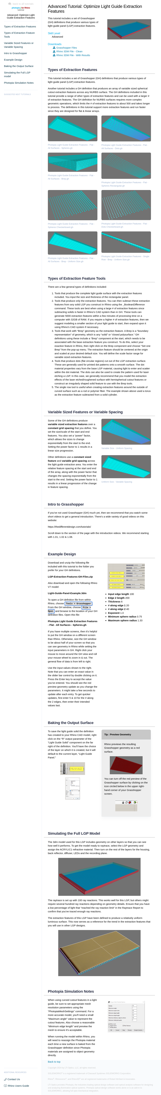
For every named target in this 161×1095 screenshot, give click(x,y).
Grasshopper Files (65, 47)
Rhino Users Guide (16, 1085)
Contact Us (12, 1079)
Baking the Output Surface (18, 66)
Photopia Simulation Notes (19, 82)
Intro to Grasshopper (15, 53)
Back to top (54, 1061)
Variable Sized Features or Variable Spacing (18, 45)
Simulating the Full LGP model (17, 74)
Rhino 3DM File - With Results (71, 55)
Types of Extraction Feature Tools (19, 34)
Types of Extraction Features (20, 26)
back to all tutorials (20, 3)
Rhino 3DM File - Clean (68, 51)
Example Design (13, 59)
